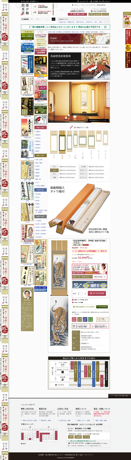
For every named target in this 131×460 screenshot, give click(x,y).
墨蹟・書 (38, 179)
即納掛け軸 (62, 22)
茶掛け (37, 151)
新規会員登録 (101, 5)
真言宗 (37, 200)
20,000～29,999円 (41, 227)
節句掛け (38, 148)
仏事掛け (38, 131)
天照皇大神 (89, 22)
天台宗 (37, 207)
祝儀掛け (38, 144)
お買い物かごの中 (78, 14)
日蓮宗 (37, 204)
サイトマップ (89, 455)
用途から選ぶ (75, 32)
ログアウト (92, 5)
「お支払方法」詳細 (64, 420)
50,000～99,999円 (41, 233)
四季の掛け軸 (80, 22)
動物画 (37, 176)
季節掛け (38, 141)
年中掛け (38, 138)
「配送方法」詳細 (45, 420)
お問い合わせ (105, 1)
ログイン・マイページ (81, 5)
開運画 (88, 32)
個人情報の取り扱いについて (54, 455)
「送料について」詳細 (83, 420)
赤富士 (101, 22)
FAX (91, 14)
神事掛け (38, 135)
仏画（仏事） (39, 159)
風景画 (37, 169)
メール (106, 14)
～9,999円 (38, 220)
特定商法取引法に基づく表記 (74, 455)
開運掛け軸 (71, 22)
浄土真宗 (38, 194)
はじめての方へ (84, 1)
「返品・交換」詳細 (100, 420)
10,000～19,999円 (41, 224)
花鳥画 (37, 172)
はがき (98, 14)
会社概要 (95, 1)
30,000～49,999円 (41, 230)
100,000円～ (39, 237)
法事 (95, 22)
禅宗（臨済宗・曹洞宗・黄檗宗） (41, 211)
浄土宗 (37, 197)
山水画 (37, 166)
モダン (37, 182)
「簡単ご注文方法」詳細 (29, 420)
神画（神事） (39, 163)
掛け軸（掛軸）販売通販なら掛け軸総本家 (59, 32)
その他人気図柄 (40, 185)
